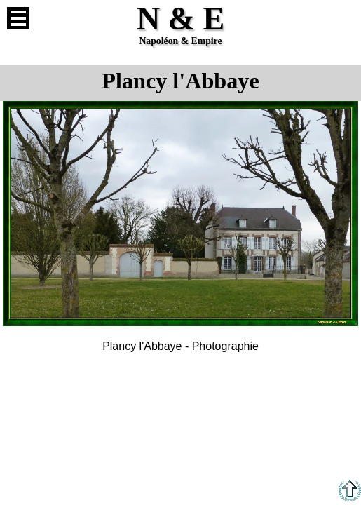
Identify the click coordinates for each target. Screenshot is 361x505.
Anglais (343, 18)
